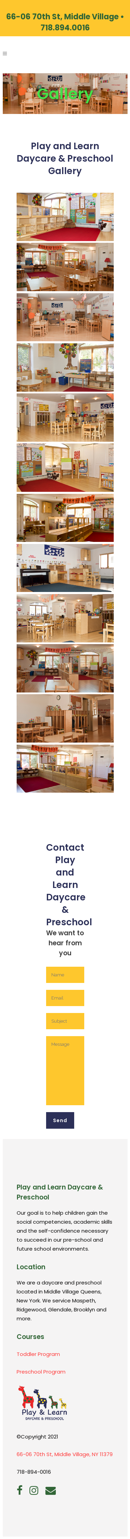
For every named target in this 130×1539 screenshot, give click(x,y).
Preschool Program (41, 1371)
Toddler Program (38, 1354)
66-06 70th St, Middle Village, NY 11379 (65, 1454)
